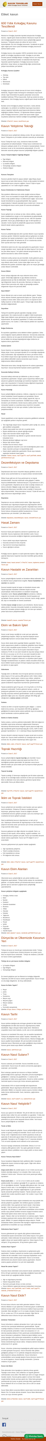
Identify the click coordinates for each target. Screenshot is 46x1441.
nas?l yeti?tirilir (31, 455)
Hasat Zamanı (10, 522)
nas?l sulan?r (16, 1099)
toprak (36, 791)
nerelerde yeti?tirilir (27, 933)
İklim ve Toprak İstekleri (16, 798)
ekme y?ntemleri (12, 1399)
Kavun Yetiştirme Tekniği (17, 126)
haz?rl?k (10, 791)
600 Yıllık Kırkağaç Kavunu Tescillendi (19, 25)
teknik (39, 455)
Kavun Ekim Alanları (14, 869)
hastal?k (10, 620)
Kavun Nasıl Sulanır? (15, 1054)
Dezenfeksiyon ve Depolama (20, 462)
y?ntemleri (10, 1290)
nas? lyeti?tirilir (16, 1288)
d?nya (9, 1009)
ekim (12, 744)
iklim (8, 862)
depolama (10, 518)
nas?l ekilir (26, 1399)
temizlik (31, 518)
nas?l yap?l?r (21, 455)
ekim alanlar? (11, 933)
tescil (20, 121)
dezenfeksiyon (19, 518)
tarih (13, 1050)
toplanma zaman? (39, 562)
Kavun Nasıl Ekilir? (13, 1295)
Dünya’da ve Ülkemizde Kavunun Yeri (23, 939)
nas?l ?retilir (26, 1288)
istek (12, 862)
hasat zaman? (16, 562)
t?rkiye (19, 1009)
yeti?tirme (4, 458)
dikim (8, 744)
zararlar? (21, 620)
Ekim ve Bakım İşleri (14, 625)
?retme (9, 455)
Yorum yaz (25, 121)
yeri (23, 1009)
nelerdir (3, 1290)
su (22, 1099)
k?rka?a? (10, 121)
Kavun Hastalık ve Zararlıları (19, 569)
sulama (26, 1099)
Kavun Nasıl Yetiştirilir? (16, 1103)
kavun (16, 121)
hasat (9, 562)
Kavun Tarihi (9, 1014)
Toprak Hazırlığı (11, 749)
